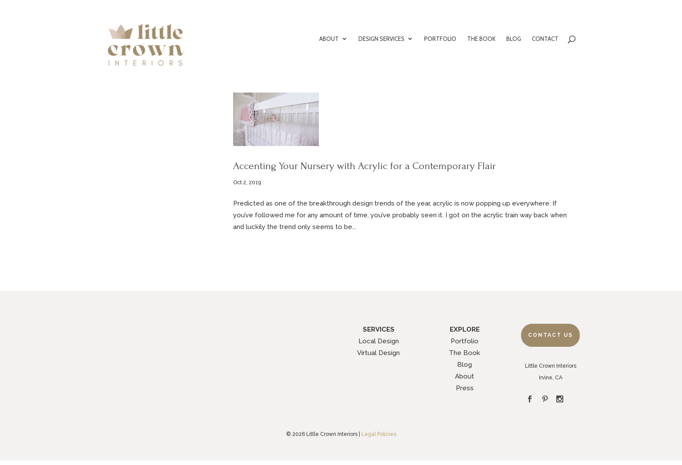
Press (465, 388)
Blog (464, 365)
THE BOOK (481, 39)
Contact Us (550, 335)
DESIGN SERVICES (381, 39)
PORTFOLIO (440, 39)
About (464, 376)
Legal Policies (378, 434)
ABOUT (329, 39)
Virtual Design (378, 353)
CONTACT (545, 39)
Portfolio (464, 341)
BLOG (513, 39)
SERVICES (378, 329)
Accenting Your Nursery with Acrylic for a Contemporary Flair (364, 166)
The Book (464, 353)
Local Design (378, 341)
